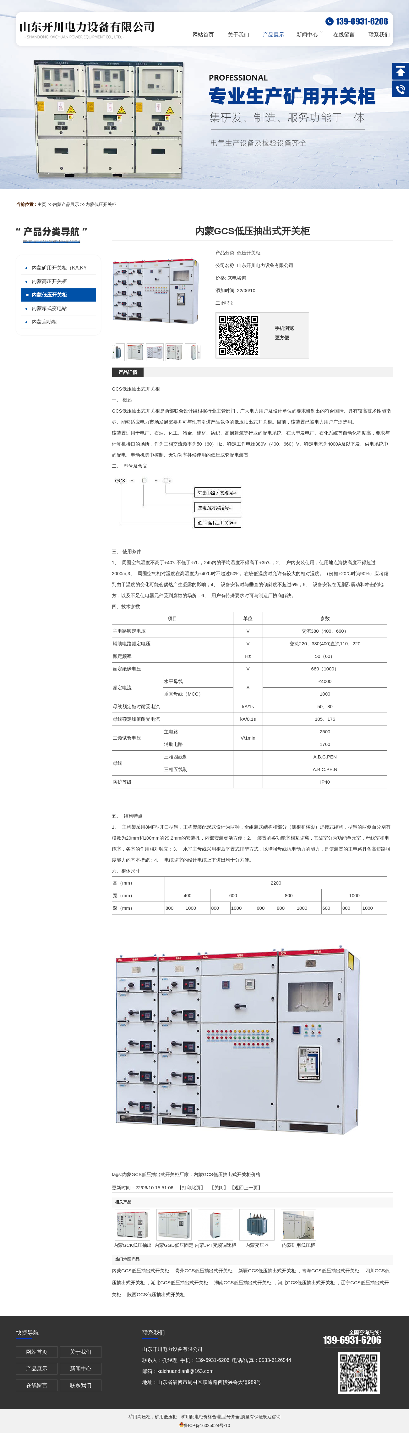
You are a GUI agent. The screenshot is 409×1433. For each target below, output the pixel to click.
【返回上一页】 (246, 1187)
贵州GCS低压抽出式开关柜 (204, 1270)
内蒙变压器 (257, 1245)
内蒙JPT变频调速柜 (215, 1245)
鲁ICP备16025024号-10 (204, 1425)
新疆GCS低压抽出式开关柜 (267, 1270)
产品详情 (127, 372)
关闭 (219, 1187)
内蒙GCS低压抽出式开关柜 (140, 1270)
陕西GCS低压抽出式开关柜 (156, 1294)
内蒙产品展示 (66, 204)
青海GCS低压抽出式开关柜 (330, 1270)
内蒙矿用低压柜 (298, 1245)
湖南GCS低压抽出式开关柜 (243, 1282)
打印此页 (191, 1187)
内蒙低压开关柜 (100, 204)
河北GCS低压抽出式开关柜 (306, 1282)
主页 (41, 204)
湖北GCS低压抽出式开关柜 (179, 1282)
